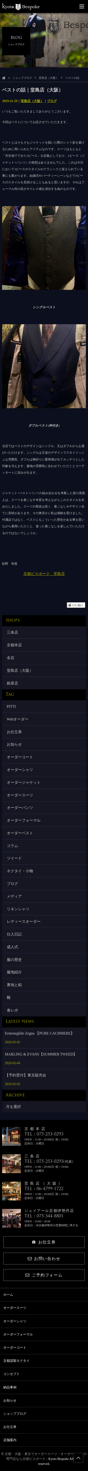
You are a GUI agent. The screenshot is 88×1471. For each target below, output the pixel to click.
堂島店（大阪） (48, 78)
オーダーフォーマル (24, 820)
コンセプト (11, 1374)
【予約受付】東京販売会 (25, 1075)
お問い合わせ (44, 1258)
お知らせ (14, 744)
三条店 (12, 632)
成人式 (12, 947)
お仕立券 (14, 732)
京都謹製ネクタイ (16, 1361)
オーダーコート (20, 757)
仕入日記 (14, 934)
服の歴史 (14, 960)
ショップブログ (22, 78)
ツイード (14, 858)
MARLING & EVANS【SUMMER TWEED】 (41, 1054)
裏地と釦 (14, 985)
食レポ (12, 1010)
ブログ (52, 101)
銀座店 (12, 683)
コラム (12, 846)
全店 (10, 658)
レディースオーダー (24, 921)
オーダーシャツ (20, 770)
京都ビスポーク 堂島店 (44, 574)
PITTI (11, 706)
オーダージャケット (24, 782)
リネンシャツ (18, 909)
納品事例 (9, 1387)
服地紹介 (14, 972)
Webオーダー (18, 719)
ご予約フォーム (43, 1275)
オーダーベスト (20, 833)
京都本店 (14, 645)
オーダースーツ (20, 795)
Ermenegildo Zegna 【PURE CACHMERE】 (39, 1033)
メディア (14, 896)
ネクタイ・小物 (20, 871)
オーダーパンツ (20, 808)
